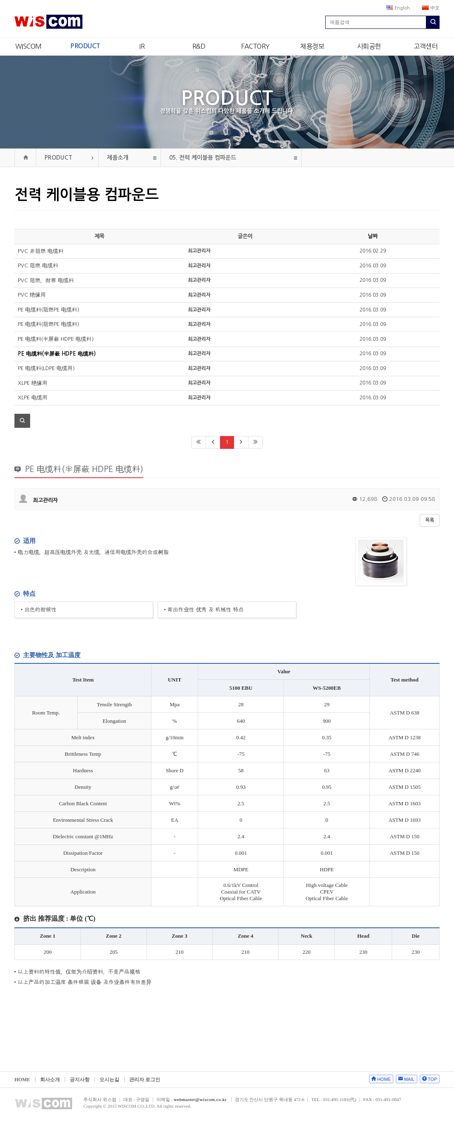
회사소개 (50, 1079)
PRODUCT (85, 46)
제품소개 (117, 157)
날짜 (373, 236)
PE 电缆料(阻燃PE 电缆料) (48, 309)
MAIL (409, 1079)
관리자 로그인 (144, 1079)
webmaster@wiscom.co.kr (200, 1099)
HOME (22, 1079)
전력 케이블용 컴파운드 (202, 157)
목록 (429, 520)
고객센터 (425, 46)
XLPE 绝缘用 (32, 383)
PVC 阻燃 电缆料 (38, 265)
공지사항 (80, 1079)
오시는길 (109, 1079)
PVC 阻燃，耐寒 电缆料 (46, 280)
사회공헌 (369, 46)
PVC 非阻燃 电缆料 (41, 251)
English (398, 7)
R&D (199, 46)
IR (141, 46)
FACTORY (255, 46)
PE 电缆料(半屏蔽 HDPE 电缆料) (56, 339)
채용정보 (312, 46)
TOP (432, 1079)
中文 (431, 7)
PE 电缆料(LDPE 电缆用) (46, 368)
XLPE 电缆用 (32, 397)
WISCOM (28, 46)
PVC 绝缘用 (32, 294)
